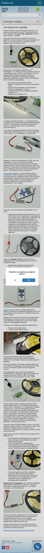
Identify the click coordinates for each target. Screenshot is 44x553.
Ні (15, 280)
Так (28, 280)
